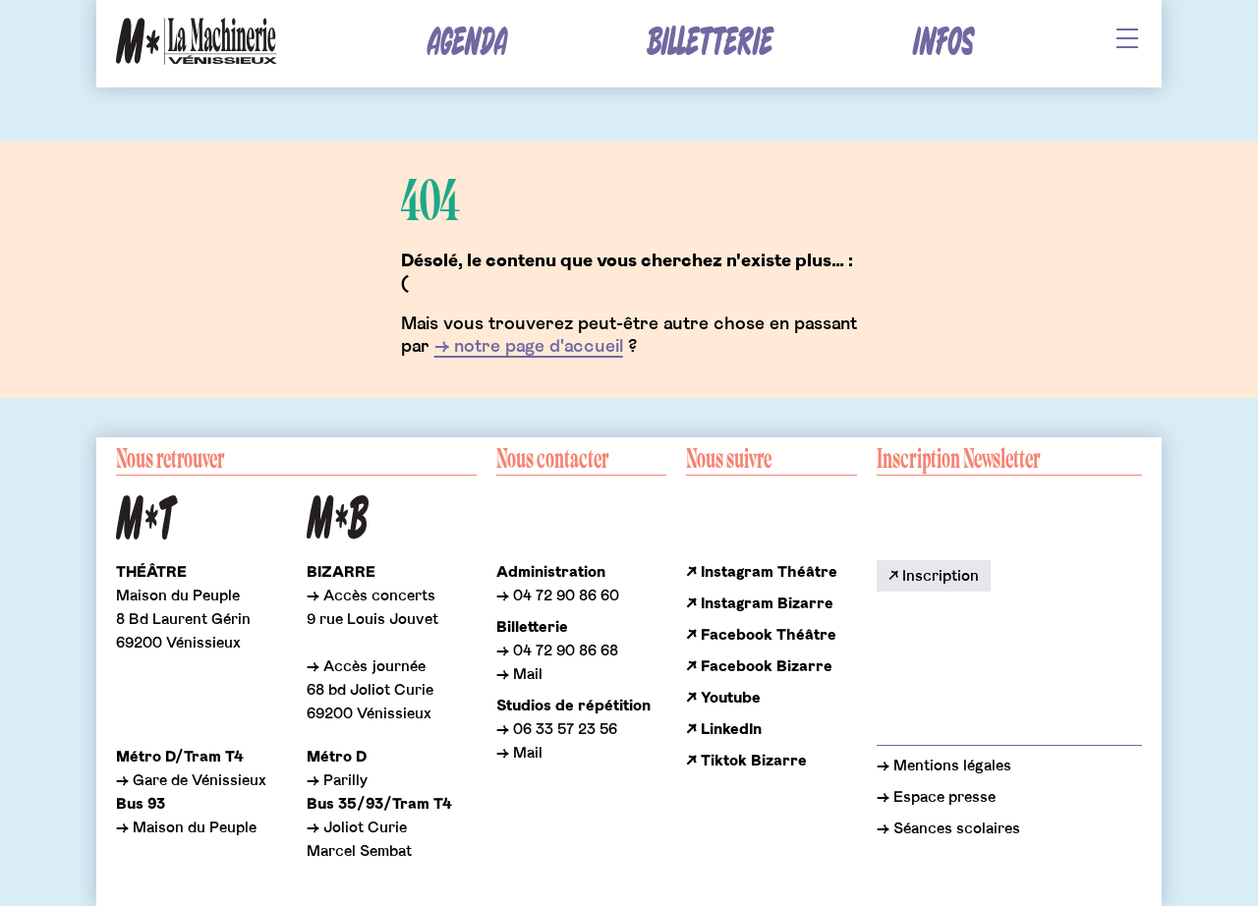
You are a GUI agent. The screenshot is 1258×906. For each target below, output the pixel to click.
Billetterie (709, 43)
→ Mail (519, 674)
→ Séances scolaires (948, 828)
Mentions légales (950, 765)
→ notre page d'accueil (528, 346)
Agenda (467, 43)
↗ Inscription (933, 576)
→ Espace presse (936, 797)
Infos (943, 43)
